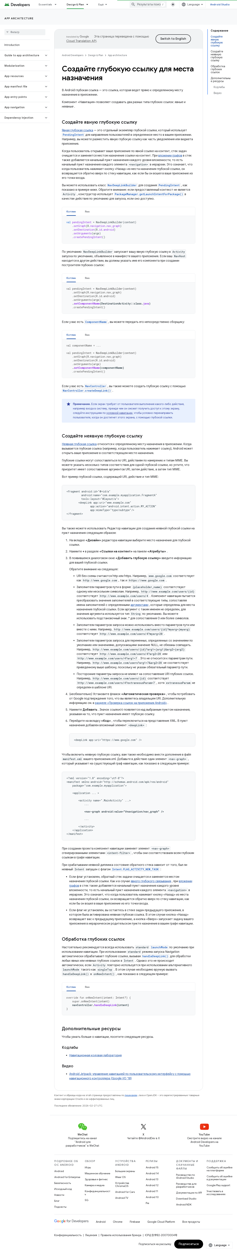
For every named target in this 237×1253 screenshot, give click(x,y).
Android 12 (152, 1185)
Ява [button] (87, 211)
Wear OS (120, 1177)
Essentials (45, 4)
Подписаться (189, 1244)
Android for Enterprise (67, 1177)
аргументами (139, 605)
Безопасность (62, 1183)
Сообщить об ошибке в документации (219, 1178)
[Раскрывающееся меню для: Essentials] (57, 4)
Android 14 (152, 1173)
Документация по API (189, 1192)
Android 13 (152, 1179)
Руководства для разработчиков (186, 1185)
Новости (59, 1195)
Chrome (117, 1221)
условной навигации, (119, 413)
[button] (22, 55)
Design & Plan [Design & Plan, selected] (75, 4)
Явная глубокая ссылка (77, 130)
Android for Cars (125, 1192)
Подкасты (60, 1206)
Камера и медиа (94, 1185)
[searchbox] (24, 32)
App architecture (19, 18)
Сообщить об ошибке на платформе (219, 1169)
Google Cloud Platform (161, 1221)
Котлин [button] (71, 211)
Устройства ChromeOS (122, 1184)
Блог (57, 1200)
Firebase (135, 1221)
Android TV (121, 1198)
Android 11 (152, 1191)
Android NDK (183, 1204)
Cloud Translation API (81, 41)
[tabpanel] (128, 229)
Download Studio (186, 1198)
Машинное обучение (97, 1173)
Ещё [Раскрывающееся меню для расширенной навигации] (101, 4)
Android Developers (72, 55)
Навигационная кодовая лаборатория (95, 1055)
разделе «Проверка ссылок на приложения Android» (131, 703)
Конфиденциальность (97, 1192)
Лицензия (91, 1235)
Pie (147, 1203)
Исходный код (63, 1189)
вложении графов (170, 155)
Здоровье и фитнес (96, 1179)
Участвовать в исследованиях (216, 1192)
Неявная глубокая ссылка (79, 444)
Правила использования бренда (121, 1235)
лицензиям (131, 1095)
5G (87, 1200)
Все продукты (191, 1221)
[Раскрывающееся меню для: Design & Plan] (89, 4)
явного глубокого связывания (151, 881)
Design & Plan (95, 55)
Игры (88, 1167)
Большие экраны (125, 1171)
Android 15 (152, 1167)
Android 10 (152, 1197)
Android (59, 1171)
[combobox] (148, 4)
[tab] (71, 211)
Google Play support (218, 1185)
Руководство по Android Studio (185, 1176)
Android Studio (220, 4)
